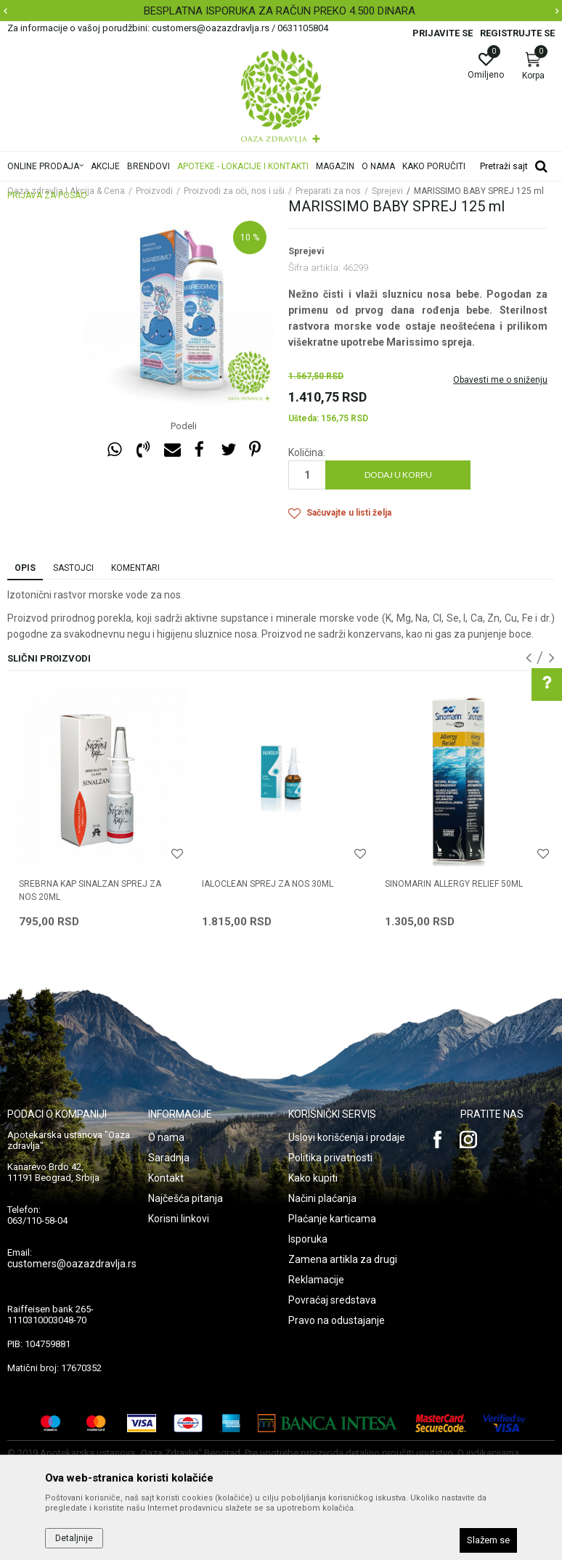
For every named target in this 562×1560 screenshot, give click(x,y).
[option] (281, 11)
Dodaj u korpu (398, 474)
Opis (25, 568)
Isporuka (307, 1239)
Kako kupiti (313, 1178)
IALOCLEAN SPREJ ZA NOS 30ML (267, 884)
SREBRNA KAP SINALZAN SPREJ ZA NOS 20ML (90, 890)
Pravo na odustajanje (336, 1320)
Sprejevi (306, 251)
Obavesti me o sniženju (500, 380)
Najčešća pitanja (185, 1198)
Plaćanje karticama (332, 1218)
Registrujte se (517, 33)
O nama (166, 1137)
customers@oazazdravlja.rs (72, 1263)
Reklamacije (316, 1279)
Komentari (135, 568)
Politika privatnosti (330, 1157)
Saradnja (169, 1157)
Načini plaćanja (322, 1198)
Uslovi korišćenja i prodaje (346, 1137)
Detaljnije (74, 1538)
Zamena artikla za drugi (342, 1259)
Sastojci (73, 568)
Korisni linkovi (178, 1218)
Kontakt (166, 1178)
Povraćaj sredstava (332, 1300)
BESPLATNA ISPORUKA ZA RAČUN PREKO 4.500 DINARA (279, 10)
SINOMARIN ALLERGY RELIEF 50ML (454, 884)
